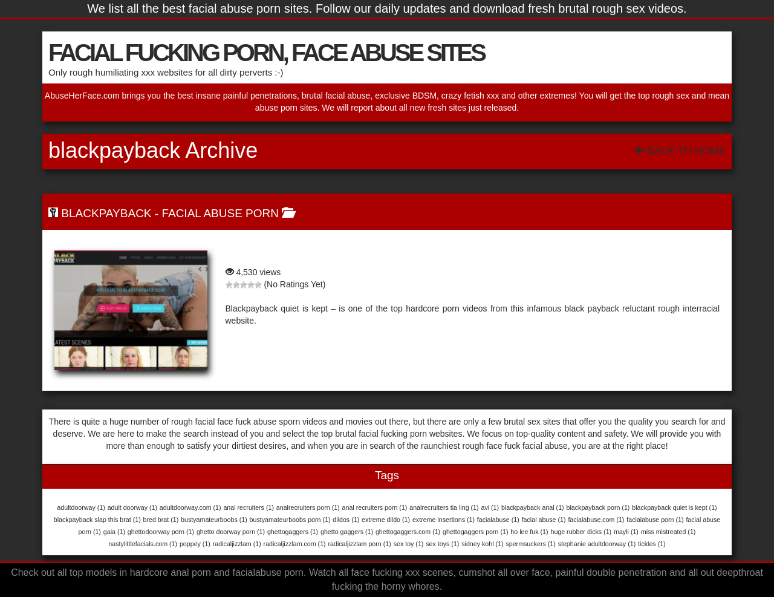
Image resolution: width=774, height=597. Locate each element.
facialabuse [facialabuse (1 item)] (498, 519)
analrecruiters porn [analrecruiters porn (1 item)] (308, 507)
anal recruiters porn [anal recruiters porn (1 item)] (375, 507)
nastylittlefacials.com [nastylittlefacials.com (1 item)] (142, 543)
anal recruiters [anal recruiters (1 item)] (248, 507)
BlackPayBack (106, 213)
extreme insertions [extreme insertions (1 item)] (443, 519)
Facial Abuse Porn (220, 213)
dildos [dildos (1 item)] (346, 519)
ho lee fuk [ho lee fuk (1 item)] (529, 531)
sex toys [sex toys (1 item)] (442, 543)
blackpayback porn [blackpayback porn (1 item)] (598, 507)
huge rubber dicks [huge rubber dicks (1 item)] (580, 531)
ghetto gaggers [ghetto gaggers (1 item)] (346, 531)
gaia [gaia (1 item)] (114, 531)
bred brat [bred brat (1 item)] (161, 519)
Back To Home (680, 151)
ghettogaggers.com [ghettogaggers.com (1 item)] (408, 531)
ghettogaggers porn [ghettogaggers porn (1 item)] (475, 531)
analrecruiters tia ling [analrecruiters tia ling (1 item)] (443, 507)
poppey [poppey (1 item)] (195, 543)
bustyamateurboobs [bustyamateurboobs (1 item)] (214, 519)
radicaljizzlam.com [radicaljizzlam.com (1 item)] (295, 543)
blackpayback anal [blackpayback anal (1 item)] (532, 507)
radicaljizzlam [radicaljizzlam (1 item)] (237, 543)
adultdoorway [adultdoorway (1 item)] (81, 507)
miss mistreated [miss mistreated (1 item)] (668, 531)
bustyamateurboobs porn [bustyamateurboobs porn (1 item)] (290, 519)
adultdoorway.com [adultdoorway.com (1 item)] (190, 507)
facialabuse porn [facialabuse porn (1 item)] (654, 519)
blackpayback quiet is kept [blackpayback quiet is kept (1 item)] (674, 507)
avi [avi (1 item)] (490, 507)
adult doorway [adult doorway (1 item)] (132, 507)
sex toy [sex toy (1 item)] (409, 543)
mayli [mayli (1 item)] (626, 531)
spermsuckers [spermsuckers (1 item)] (530, 543)
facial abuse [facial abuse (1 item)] (544, 519)
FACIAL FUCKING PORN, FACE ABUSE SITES (266, 52)
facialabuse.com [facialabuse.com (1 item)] (596, 519)
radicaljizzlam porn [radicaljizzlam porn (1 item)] (359, 543)
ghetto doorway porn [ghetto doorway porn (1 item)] (231, 531)
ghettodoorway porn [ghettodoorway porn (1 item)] (161, 531)
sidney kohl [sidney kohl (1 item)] (482, 543)
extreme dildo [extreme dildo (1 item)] (386, 519)
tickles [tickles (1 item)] (652, 543)
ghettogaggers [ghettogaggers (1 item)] (292, 531)
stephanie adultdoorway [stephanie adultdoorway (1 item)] (597, 543)
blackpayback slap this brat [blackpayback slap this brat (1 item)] (97, 519)
